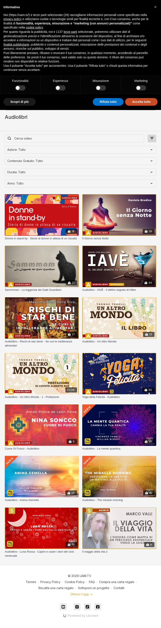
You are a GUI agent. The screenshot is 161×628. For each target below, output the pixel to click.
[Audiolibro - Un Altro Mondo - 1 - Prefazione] (42, 397)
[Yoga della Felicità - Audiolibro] (119, 397)
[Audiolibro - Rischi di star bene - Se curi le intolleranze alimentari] (42, 343)
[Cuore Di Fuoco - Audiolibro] (42, 449)
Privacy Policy (50, 582)
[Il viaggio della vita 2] (119, 552)
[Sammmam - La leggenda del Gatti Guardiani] (42, 290)
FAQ (92, 582)
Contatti (119, 588)
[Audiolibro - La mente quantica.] (119, 449)
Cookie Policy (75, 582)
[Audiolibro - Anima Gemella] (42, 500)
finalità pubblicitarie (16, 44)
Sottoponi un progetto (93, 588)
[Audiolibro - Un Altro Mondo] (119, 341)
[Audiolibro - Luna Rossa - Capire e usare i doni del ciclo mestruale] (42, 554)
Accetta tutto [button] (141, 101)
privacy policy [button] (12, 19)
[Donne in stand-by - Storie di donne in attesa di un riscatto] (42, 238)
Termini (31, 582)
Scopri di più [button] (19, 101)
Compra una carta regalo (116, 582)
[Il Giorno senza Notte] (119, 238)
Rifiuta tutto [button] (108, 101)
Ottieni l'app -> (81, 594)
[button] (155, 6)
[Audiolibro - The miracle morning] (119, 500)
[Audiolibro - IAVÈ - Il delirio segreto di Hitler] (119, 290)
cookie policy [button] (34, 27)
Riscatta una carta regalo (56, 588)
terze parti (70, 31)
